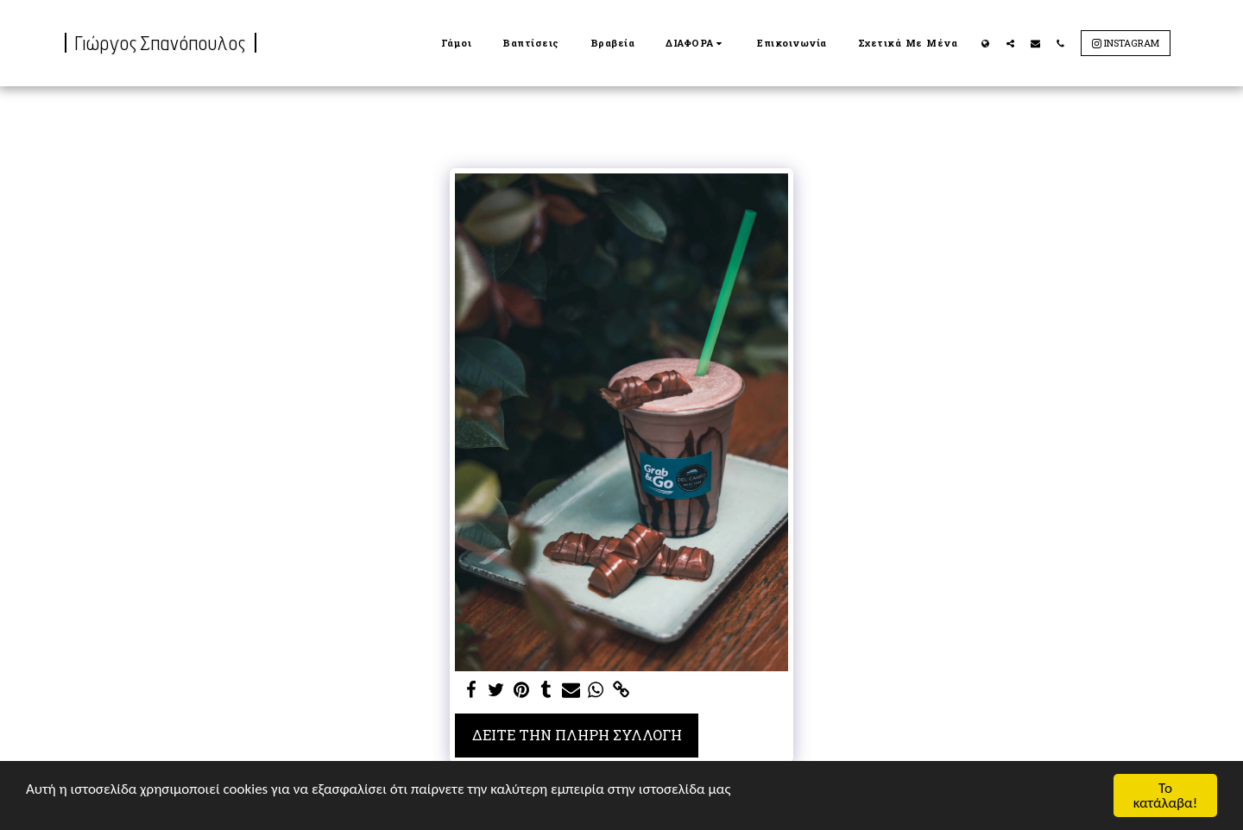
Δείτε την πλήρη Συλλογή (577, 735)
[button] (696, 42)
